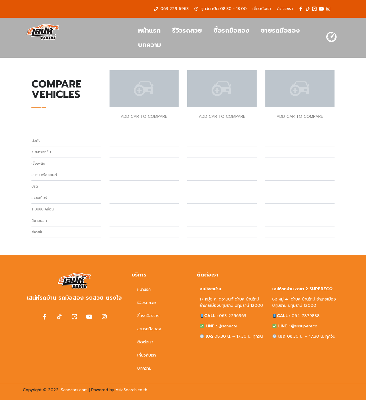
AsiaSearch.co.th (131, 390)
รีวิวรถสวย (187, 30)
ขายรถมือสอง (280, 30)
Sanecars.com (74, 390)
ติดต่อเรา (145, 342)
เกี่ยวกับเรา (146, 355)
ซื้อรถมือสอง (231, 30)
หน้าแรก (149, 30)
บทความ (149, 44)
